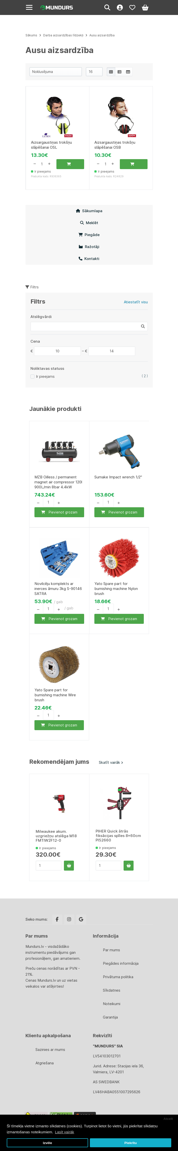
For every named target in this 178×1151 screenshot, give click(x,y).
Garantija (110, 1017)
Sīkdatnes (111, 990)
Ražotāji (89, 246)
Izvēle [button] (47, 1143)
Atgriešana (44, 1063)
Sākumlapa (89, 210)
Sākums (31, 35)
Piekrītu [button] (130, 1143)
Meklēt (89, 222)
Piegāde (89, 234)
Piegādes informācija (121, 963)
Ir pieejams (45, 376)
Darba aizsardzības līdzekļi (63, 35)
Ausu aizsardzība (102, 35)
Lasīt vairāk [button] (64, 1132)
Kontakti (89, 258)
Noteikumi (111, 1003)
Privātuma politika (118, 976)
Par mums (111, 950)
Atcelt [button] (168, 1119)
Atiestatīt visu (136, 302)
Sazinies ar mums (50, 1049)
